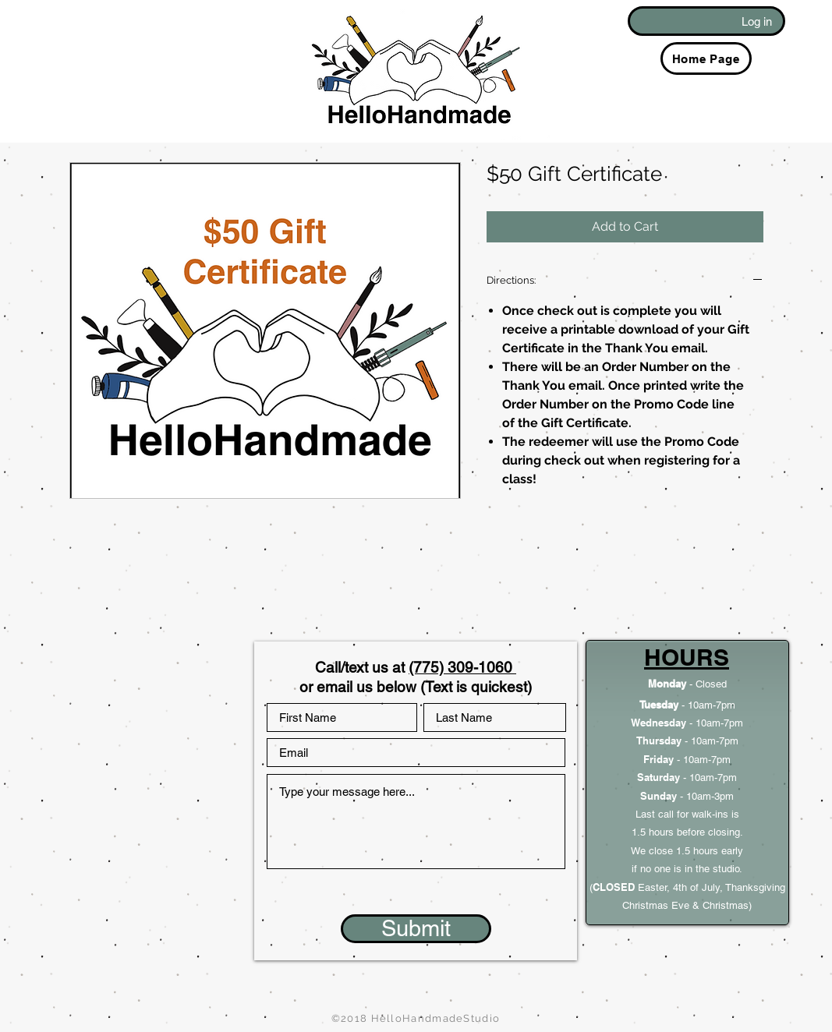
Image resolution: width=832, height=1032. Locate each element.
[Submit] (416, 928)
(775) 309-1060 (462, 667)
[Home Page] (706, 58)
